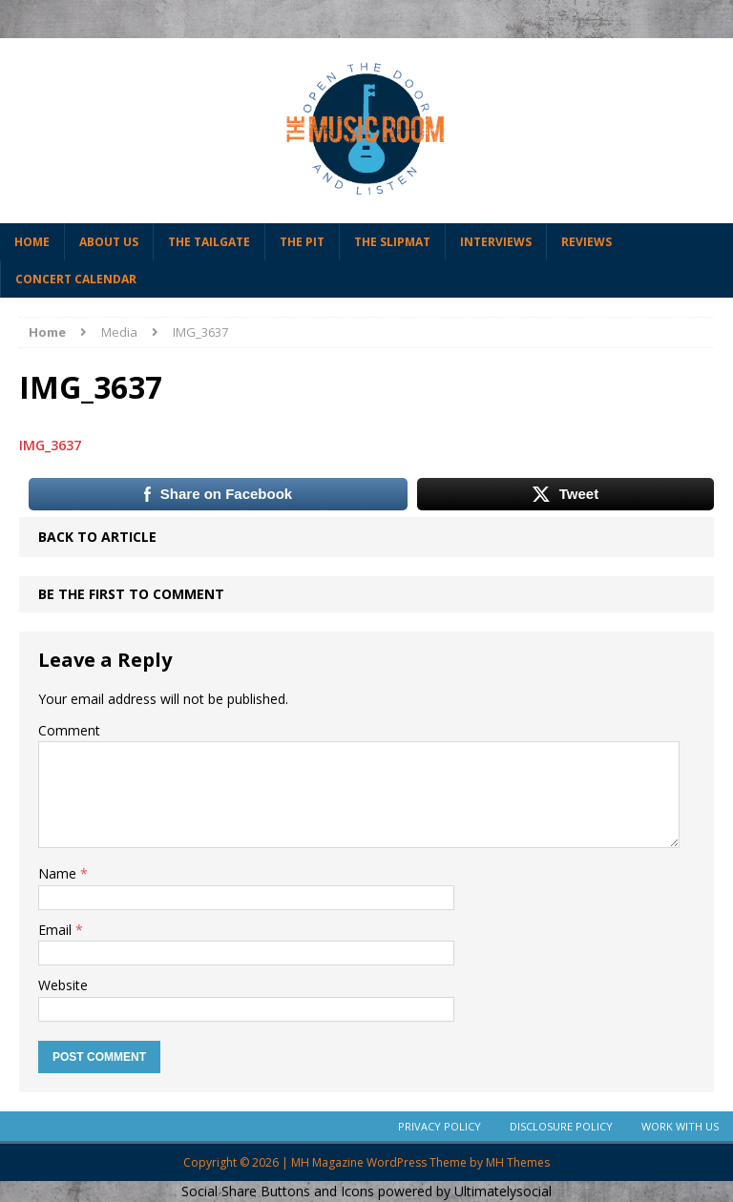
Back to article (97, 537)
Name (59, 873)
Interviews (496, 242)
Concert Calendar (75, 279)
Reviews (586, 242)
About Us (108, 242)
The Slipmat (392, 242)
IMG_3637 (50, 445)
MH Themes (518, 1162)
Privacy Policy (439, 1126)
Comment (69, 730)
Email (56, 930)
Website (63, 985)
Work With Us (680, 1126)
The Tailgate (209, 242)
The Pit (302, 242)
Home (32, 242)
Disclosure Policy (561, 1126)
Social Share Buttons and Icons (277, 1191)
